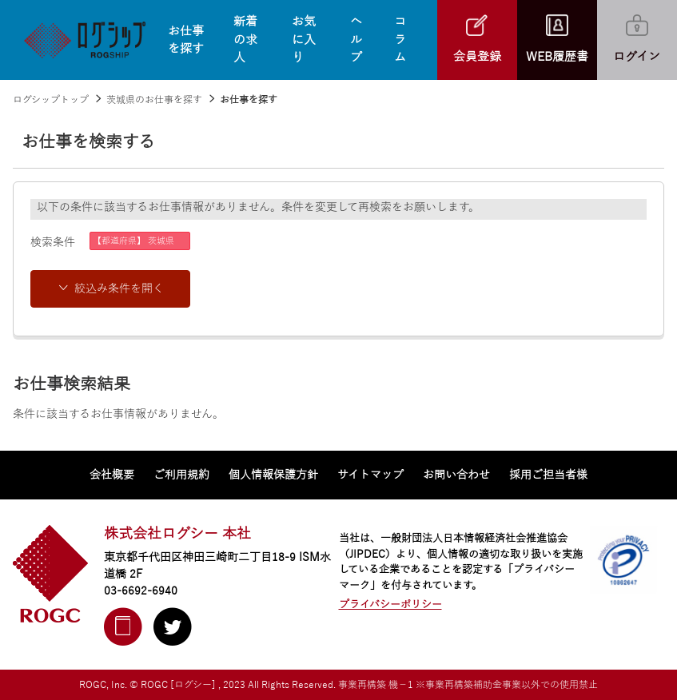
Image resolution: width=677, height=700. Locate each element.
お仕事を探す (186, 40)
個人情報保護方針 (273, 475)
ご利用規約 (181, 475)
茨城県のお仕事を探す (154, 99)
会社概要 (112, 475)
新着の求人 (245, 39)
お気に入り (304, 39)
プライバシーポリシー (390, 605)
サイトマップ (370, 475)
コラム (400, 39)
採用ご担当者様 (548, 475)
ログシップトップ (51, 99)
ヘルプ (356, 39)
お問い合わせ (456, 475)
